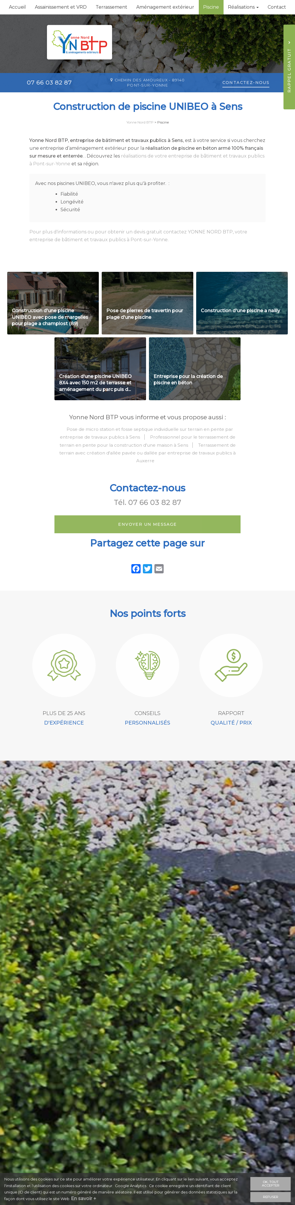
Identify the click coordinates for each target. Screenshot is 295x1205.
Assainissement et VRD (61, 7)
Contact (277, 7)
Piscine (211, 7)
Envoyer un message (147, 541)
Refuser (270, 1196)
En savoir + (86, 1199)
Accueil (17, 7)
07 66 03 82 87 (154, 519)
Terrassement (111, 7)
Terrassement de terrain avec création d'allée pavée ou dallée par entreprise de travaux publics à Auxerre (147, 470)
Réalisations (243, 7)
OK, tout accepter (270, 1183)
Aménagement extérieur (165, 7)
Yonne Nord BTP (140, 122)
